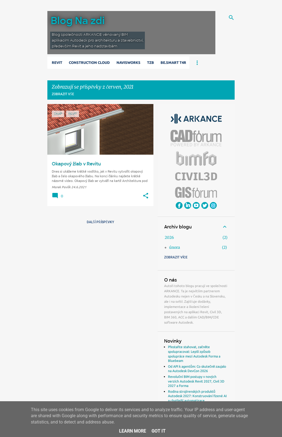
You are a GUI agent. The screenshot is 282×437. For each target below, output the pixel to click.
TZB (150, 62)
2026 (169, 237)
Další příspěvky (100, 222)
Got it (158, 431)
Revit (57, 62)
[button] (145, 196)
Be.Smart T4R (173, 62)
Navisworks (128, 62)
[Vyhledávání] (231, 17)
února (174, 247)
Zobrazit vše (63, 94)
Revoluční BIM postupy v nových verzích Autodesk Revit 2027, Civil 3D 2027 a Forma (196, 381)
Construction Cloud (89, 62)
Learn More (132, 431)
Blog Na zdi (78, 20)
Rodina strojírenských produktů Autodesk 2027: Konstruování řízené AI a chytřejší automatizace (197, 396)
